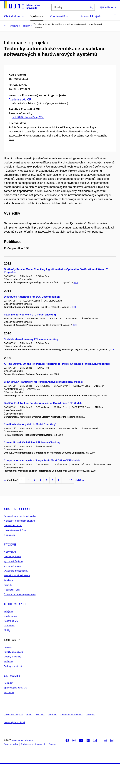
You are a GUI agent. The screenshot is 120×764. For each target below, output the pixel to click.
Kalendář (8, 683)
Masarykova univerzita (22, 740)
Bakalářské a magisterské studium (20, 516)
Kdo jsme (8, 611)
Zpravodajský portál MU (15, 687)
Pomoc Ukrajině (90, 16)
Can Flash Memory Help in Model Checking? (30, 424)
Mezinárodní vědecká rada (17, 575)
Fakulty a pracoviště (13, 652)
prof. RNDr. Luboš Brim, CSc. (28, 117)
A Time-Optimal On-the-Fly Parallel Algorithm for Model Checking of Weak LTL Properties (57, 363)
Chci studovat (17, 509)
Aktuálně (12, 675)
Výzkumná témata (12, 566)
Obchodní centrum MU (71, 714)
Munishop (90, 714)
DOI (76, 282)
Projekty (8, 585)
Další (79, 480)
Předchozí (11, 480)
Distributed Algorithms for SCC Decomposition (32, 296)
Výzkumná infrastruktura (16, 571)
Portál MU (52, 714)
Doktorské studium (13, 525)
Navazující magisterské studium (19, 521)
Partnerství (9, 625)
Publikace (8, 580)
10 (70, 480)
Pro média (9, 692)
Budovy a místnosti (13, 666)
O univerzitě (16, 604)
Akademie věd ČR (20, 99)
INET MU (40, 714)
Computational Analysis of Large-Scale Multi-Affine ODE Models (42, 460)
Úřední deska (10, 616)
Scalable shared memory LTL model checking (31, 339)
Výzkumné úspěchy (13, 561)
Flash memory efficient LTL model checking (30, 314)
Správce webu (11, 744)
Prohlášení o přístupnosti (33, 744)
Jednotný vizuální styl (14, 722)
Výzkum (10, 544)
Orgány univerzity (12, 656)
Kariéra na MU (11, 621)
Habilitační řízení (12, 589)
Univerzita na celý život (15, 530)
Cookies (53, 744)
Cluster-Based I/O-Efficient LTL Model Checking (32, 442)
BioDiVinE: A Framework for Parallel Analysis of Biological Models (43, 382)
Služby (7, 630)
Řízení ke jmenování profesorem (19, 594)
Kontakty (8, 647)
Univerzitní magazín (13, 714)
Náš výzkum (10, 552)
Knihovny (8, 661)
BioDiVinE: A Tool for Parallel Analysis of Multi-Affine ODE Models (43, 403)
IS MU (29, 714)
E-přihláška (9, 535)
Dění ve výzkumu (12, 556)
